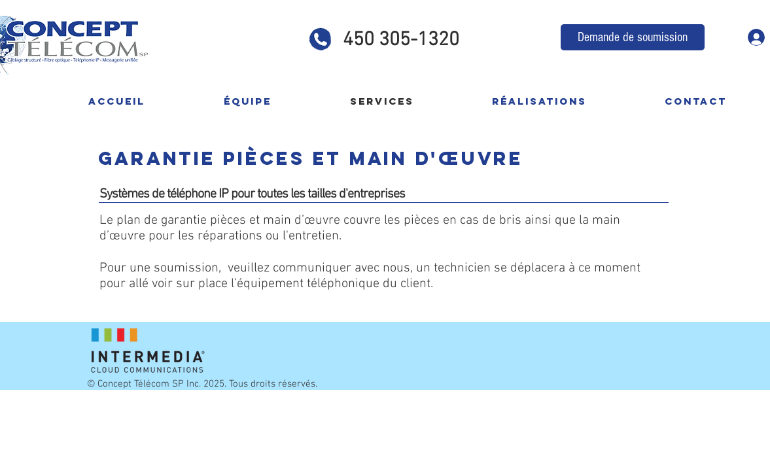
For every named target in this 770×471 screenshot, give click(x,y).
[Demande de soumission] (633, 37)
